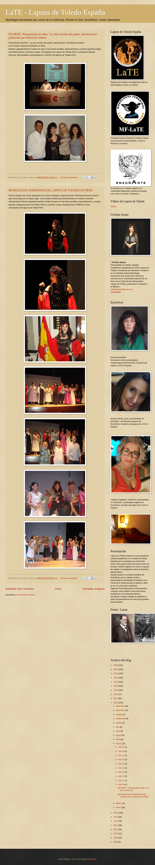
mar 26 (121, 759)
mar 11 (121, 780)
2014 (116, 817)
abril (118, 739)
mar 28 (121, 751)
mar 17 (121, 768)
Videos (113, 206)
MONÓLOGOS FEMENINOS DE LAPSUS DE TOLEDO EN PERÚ (51, 190)
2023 (116, 673)
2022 (116, 678)
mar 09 (121, 784)
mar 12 (121, 776)
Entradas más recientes (19, 588)
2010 (116, 833)
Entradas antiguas (94, 588)
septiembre (121, 718)
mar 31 (121, 747)
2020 (116, 686)
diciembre (120, 706)
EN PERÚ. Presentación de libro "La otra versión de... (133, 789)
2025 (116, 665)
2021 (116, 682)
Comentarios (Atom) (26, 595)
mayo (118, 735)
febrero (119, 803)
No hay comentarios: (69, 177)
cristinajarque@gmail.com (122, 289)
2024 (116, 669)
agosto (119, 723)
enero (118, 807)
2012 (116, 825)
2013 (116, 821)
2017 (116, 698)
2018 (116, 694)
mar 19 (121, 764)
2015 (116, 813)
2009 (116, 838)
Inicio (58, 588)
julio (118, 727)
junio (118, 731)
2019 (116, 690)
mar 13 (121, 772)
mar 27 (121, 755)
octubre (119, 714)
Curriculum (116, 292)
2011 (116, 829)
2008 (116, 842)
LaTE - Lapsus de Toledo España (55, 12)
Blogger (93, 859)
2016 (116, 702)
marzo (119, 743)
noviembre (120, 710)
